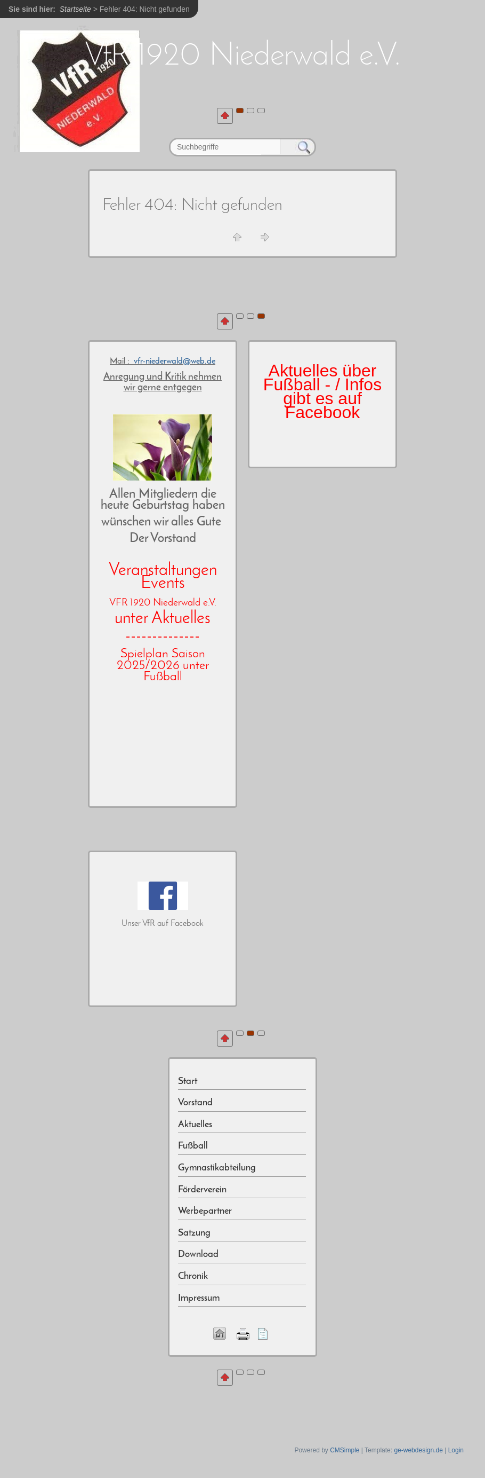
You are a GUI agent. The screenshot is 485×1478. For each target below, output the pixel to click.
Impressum (199, 1298)
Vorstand (195, 1103)
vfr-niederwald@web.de (174, 361)
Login (456, 1450)
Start (187, 1081)
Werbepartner (205, 1211)
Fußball (193, 1146)
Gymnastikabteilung (217, 1168)
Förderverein (202, 1190)
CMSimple (344, 1450)
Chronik (193, 1276)
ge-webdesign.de (418, 1450)
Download (198, 1254)
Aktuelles (195, 1125)
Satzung (194, 1233)
